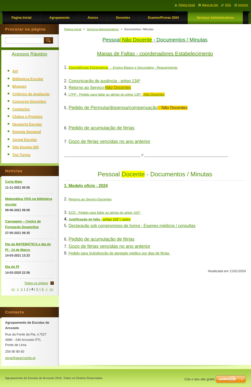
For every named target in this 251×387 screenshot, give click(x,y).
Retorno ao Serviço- (100, 87)
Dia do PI (12, 267)
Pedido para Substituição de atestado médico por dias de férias (119, 253)
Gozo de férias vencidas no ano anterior (109, 141)
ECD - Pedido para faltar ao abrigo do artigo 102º (105, 213)
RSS (228, 4)
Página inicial (72, 29)
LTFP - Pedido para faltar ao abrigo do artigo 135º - (117, 94)
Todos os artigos (36, 283)
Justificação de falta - (100, 219)
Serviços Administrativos (103, 29)
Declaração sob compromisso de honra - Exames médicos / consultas (132, 225)
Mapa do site (210, 4)
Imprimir (243, 4)
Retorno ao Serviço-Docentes (90, 199)
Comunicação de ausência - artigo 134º (104, 81)
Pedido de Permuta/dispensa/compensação (113, 107)
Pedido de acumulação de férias (101, 127)
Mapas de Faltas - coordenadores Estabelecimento (155, 53)
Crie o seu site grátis (199, 379)
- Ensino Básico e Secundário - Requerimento (123, 67)
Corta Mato (13, 182)
